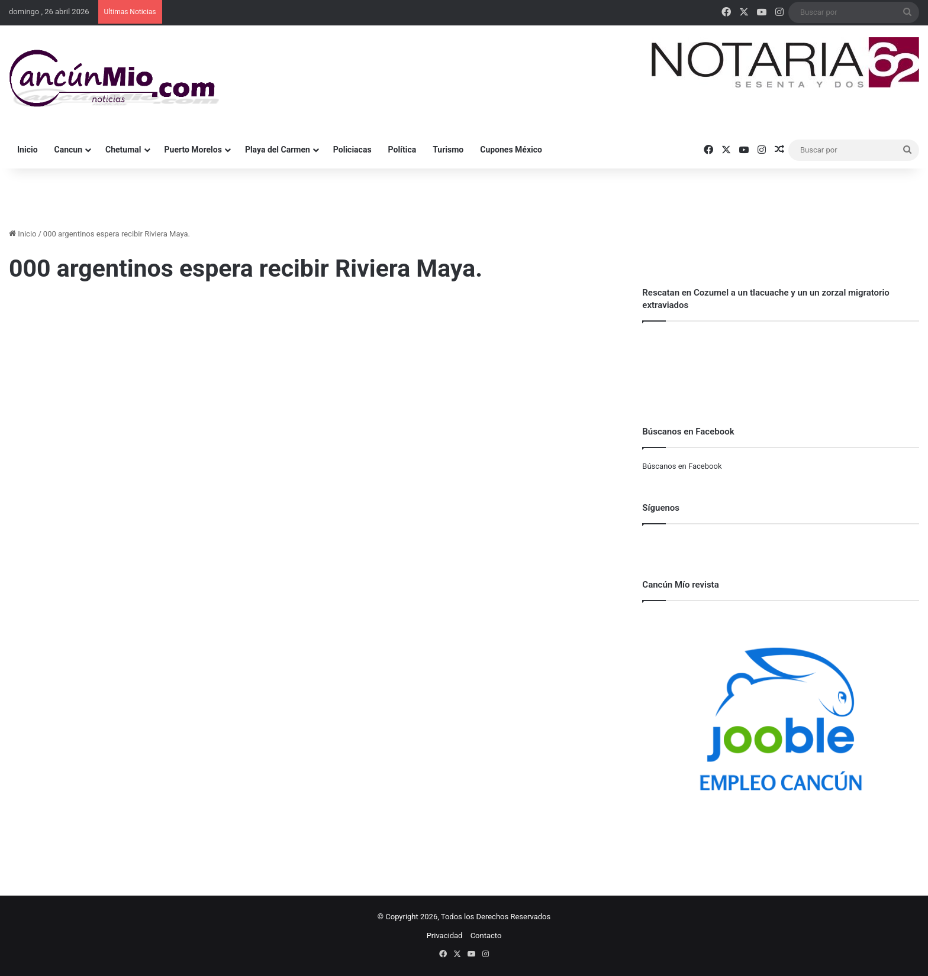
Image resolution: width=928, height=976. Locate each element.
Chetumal (123, 149)
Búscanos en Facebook (681, 466)
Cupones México (511, 149)
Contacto (486, 935)
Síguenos (660, 507)
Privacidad (445, 935)
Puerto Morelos (193, 149)
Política (402, 149)
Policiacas (352, 149)
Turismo (448, 149)
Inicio (27, 149)
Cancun (68, 149)
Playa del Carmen (277, 149)
